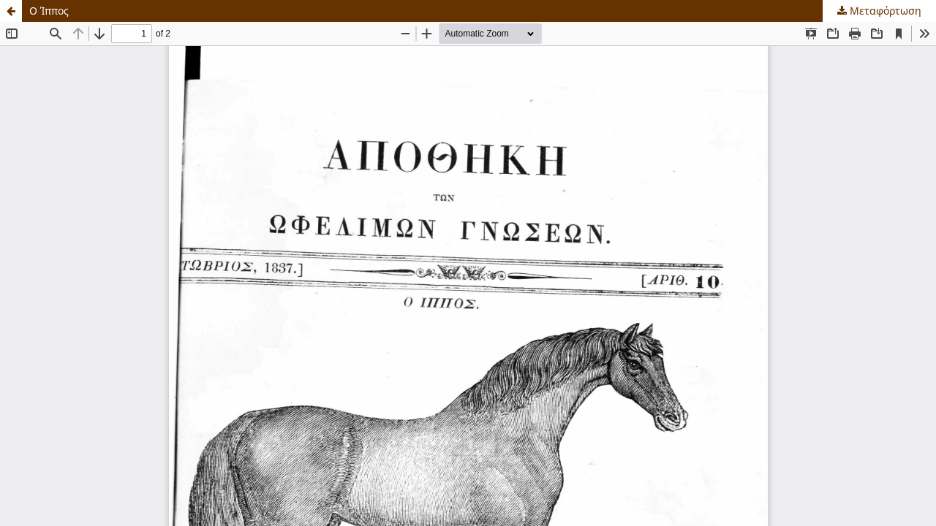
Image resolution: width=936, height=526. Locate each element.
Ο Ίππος (49, 11)
